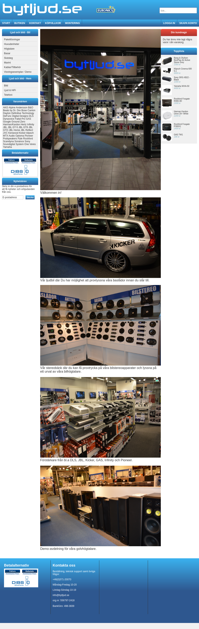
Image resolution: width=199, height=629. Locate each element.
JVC (5, 133)
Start (6, 23)
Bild (5, 85)
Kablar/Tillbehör (12, 67)
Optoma (19, 135)
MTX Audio (9, 135)
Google (7, 121)
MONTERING (72, 23)
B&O (30, 107)
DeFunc (7, 116)
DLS (31, 116)
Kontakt (35, 23)
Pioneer (29, 135)
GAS (28, 118)
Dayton (7, 113)
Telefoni (7, 94)
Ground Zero (18, 121)
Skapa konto (188, 23)
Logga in (169, 23)
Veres (33, 144)
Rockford (28, 138)
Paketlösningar (11, 39)
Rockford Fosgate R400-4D (182, 100)
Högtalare (8, 48)
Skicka (30, 197)
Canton (31, 110)
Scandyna (8, 141)
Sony (27, 141)
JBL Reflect (27, 130)
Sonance (19, 141)
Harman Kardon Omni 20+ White (181, 112)
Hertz (24, 124)
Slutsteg (8, 58)
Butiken (19, 23)
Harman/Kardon (11, 124)
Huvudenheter (11, 44)
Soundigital (9, 144)
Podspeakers (10, 138)
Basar (6, 53)
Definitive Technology (22, 113)
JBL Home (14, 130)
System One (22, 144)
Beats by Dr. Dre (12, 110)
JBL (5, 127)
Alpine (12, 107)
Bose (24, 110)
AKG (5, 107)
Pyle (20, 138)
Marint (7, 62)
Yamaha (7, 147)
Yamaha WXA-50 (181, 86)
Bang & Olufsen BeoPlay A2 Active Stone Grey (182, 60)
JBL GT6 (23, 127)
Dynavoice (8, 118)
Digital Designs (20, 116)
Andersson (21, 107)
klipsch (30, 133)
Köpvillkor (53, 23)
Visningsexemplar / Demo (17, 71)
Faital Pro (20, 118)
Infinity (30, 124)
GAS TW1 (178, 135)
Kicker (22, 133)
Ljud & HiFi (9, 90)
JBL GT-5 (13, 127)
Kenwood (13, 133)
